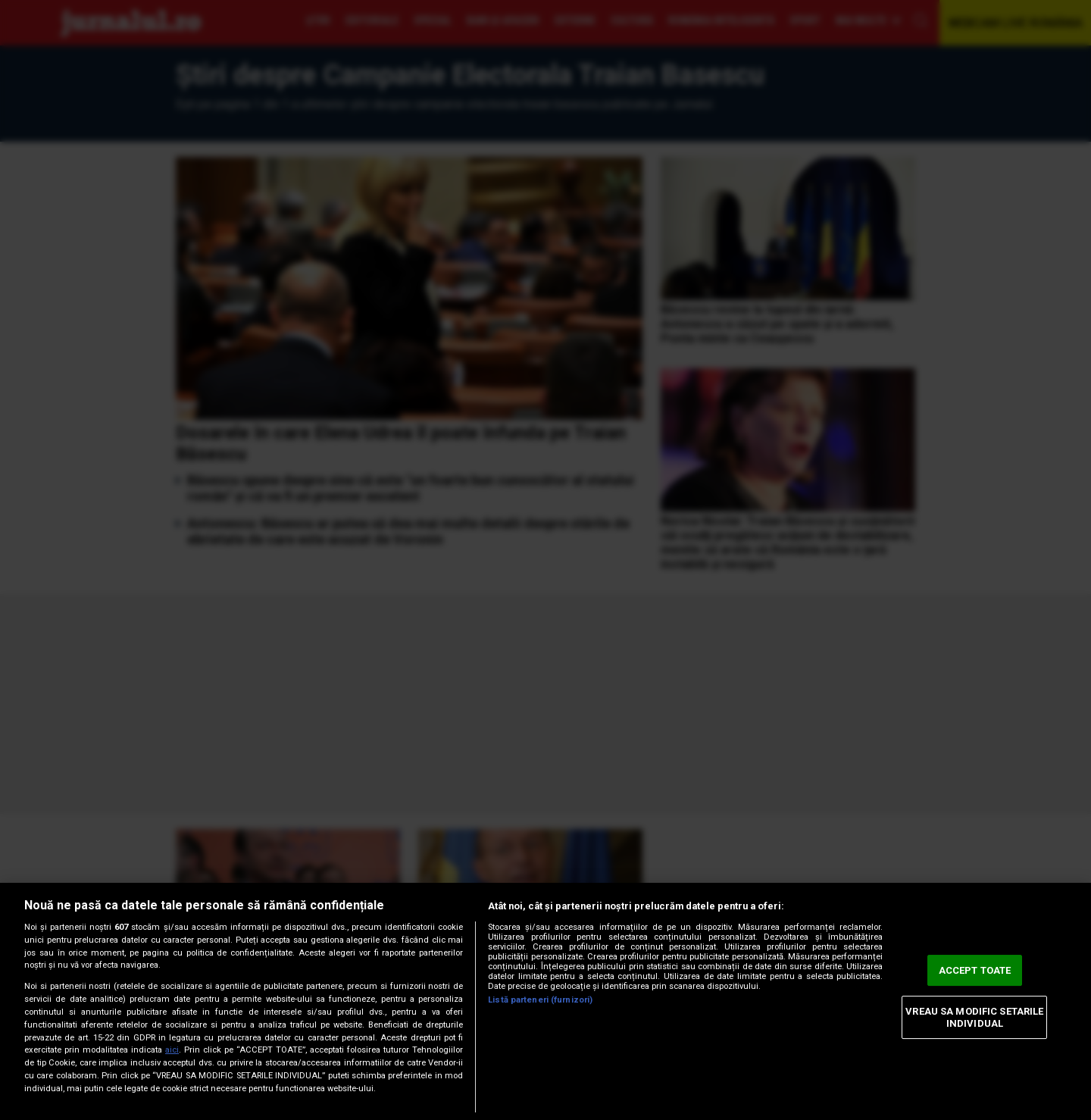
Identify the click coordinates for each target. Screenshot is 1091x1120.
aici (172, 1050)
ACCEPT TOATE (975, 970)
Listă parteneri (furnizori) (540, 1000)
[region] (545, 1001)
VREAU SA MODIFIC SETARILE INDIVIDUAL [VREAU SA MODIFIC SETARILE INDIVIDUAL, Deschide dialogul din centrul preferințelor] (974, 1017)
